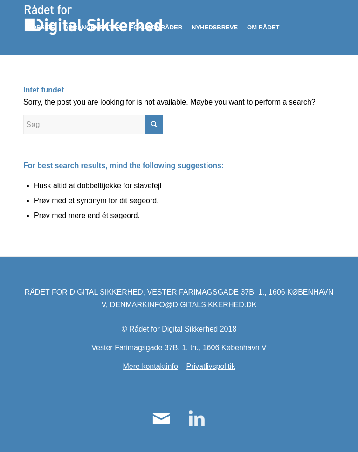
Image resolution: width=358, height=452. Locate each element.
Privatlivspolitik (210, 366)
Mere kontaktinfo (150, 366)
